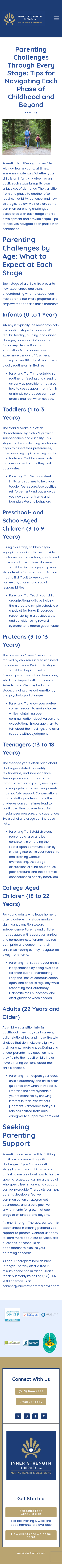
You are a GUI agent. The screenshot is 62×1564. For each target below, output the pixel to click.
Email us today (31, 1401)
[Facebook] (35, 1416)
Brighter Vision (37, 1553)
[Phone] (27, 1416)
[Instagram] (44, 1416)
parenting (31, 112)
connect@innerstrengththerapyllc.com (31, 1286)
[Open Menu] (56, 18)
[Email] (18, 1416)
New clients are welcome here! (31, 1535)
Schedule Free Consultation (31, 1512)
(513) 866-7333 (31, 1391)
